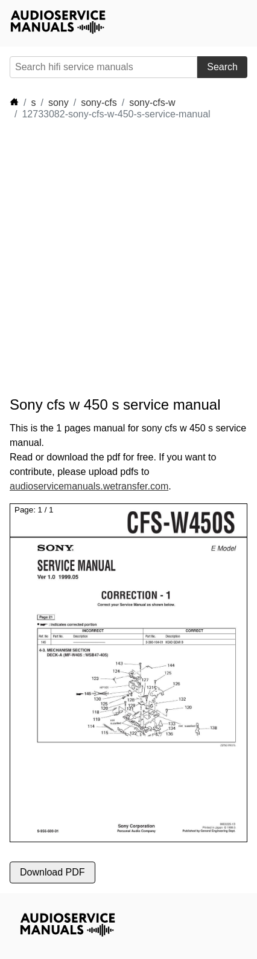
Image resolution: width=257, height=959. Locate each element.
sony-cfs (99, 102)
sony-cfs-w (152, 102)
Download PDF (52, 872)
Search (222, 67)
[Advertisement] (128, 258)
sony (58, 102)
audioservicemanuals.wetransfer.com (89, 486)
